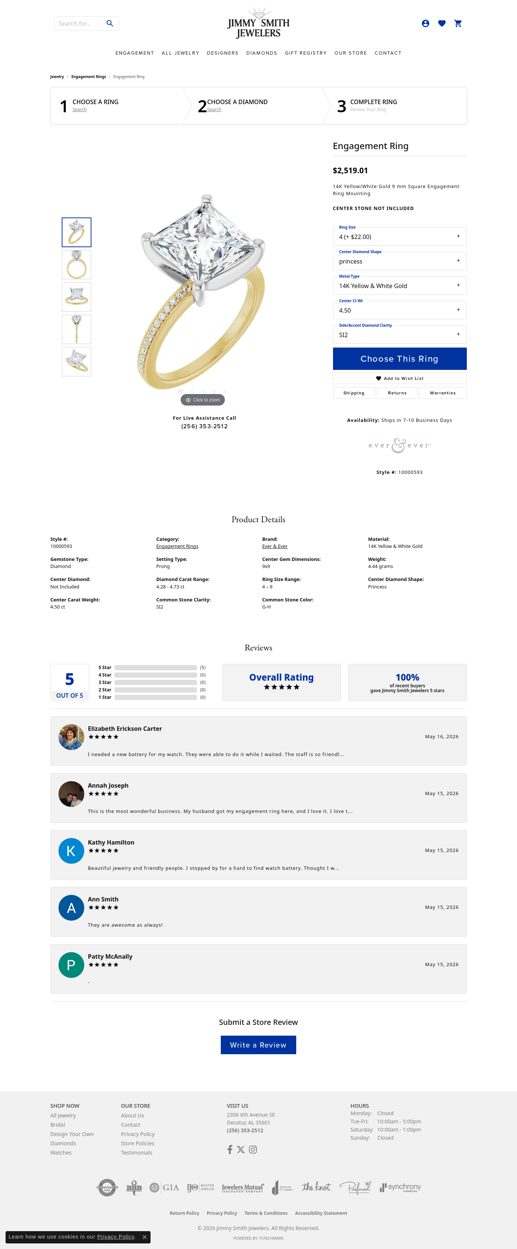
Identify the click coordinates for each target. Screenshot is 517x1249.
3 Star (104, 682)
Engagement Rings (88, 76)
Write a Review (258, 1044)
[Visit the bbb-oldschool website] (134, 1187)
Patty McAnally (110, 956)
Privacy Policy (138, 1133)
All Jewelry (181, 53)
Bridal (58, 1124)
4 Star (104, 675)
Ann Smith (103, 899)
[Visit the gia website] (164, 1187)
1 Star (104, 697)
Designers (223, 53)
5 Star (104, 667)
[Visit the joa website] (283, 1187)
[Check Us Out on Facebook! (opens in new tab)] (230, 1149)
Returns (397, 393)
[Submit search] (110, 23)
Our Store (351, 53)
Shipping (354, 393)
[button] (425, 23)
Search (79, 109)
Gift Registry (306, 53)
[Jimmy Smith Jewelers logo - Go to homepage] (259, 23)
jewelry (57, 76)
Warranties (443, 393)
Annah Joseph (108, 785)
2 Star (104, 690)
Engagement (135, 53)
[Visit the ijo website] (200, 1187)
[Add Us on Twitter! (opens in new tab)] (240, 1149)
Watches (61, 1152)
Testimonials (136, 1152)
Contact (388, 53)
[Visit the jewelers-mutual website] (243, 1187)
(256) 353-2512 (204, 426)
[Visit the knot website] (316, 1187)
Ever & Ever (275, 546)
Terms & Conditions (266, 1213)
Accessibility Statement (321, 1213)
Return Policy (185, 1213)
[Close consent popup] (144, 1237)
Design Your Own (72, 1133)
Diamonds (262, 53)
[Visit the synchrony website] (400, 1187)
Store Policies (138, 1143)
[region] (202, 297)
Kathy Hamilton (111, 842)
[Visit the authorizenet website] (107, 1187)
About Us (132, 1115)
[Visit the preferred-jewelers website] (355, 1187)
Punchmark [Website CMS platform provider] (271, 1238)
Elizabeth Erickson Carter (125, 728)
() (203, 667)
